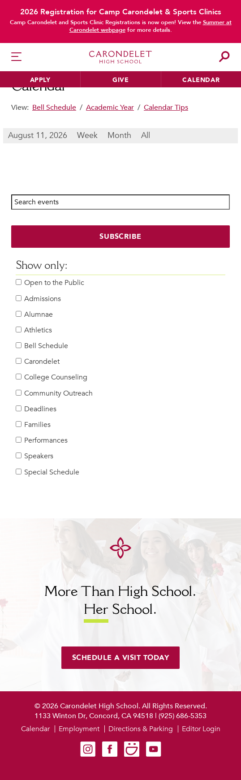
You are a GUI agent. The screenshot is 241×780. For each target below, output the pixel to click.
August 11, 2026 (37, 135)
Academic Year (110, 107)
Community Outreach (54, 393)
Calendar (200, 80)
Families (33, 425)
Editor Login (201, 729)
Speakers (34, 456)
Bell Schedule (54, 107)
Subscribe (120, 236)
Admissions (38, 299)
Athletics (34, 330)
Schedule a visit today (120, 658)
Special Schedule (47, 472)
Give (120, 80)
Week (87, 135)
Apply (40, 80)
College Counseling (51, 377)
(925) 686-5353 (183, 716)
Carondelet (38, 362)
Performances (42, 440)
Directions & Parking (140, 729)
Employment (79, 729)
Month (119, 135)
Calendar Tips (166, 107)
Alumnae (34, 314)
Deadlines (36, 409)
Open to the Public (50, 283)
